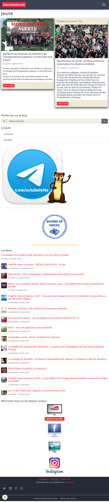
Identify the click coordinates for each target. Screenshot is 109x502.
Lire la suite (8, 85)
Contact (69, 482)
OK (104, 121)
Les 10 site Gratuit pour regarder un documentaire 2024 (36, 390)
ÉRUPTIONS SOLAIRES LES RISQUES (27, 368)
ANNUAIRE (43, 479)
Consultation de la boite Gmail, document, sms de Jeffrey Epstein (34, 255)
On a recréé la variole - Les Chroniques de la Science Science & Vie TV (43, 318)
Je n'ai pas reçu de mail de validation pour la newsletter (54, 245)
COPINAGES (54, 479)
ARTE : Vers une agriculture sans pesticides (30, 327)
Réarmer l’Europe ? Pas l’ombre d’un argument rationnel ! (38, 308)
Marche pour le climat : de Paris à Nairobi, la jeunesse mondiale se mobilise (81, 62)
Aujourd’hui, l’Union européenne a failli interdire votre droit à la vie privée (46, 274)
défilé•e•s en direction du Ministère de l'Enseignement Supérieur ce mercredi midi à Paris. (27, 56)
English (8, 140)
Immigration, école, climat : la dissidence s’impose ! (34, 337)
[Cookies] (4, 497)
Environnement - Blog (73, 21)
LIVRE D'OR (65, 479)
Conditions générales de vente (45, 498)
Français (8, 134)
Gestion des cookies (68, 498)
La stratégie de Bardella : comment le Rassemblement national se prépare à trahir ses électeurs (57, 359)
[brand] (14, 4)
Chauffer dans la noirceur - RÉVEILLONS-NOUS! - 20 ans (37, 264)
